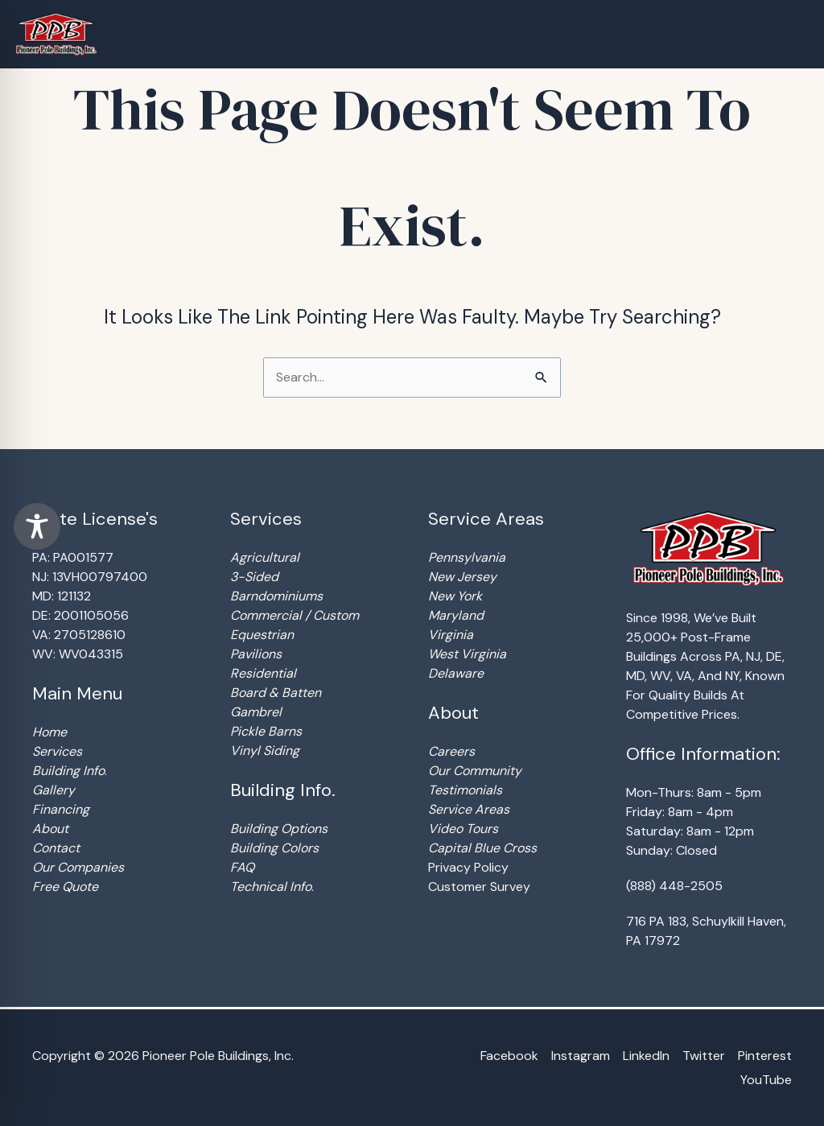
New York (455, 596)
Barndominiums (276, 596)
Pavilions (256, 653)
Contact (56, 847)
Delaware (456, 673)
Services (57, 751)
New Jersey (462, 576)
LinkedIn (646, 1055)
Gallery (53, 790)
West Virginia (467, 653)
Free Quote (65, 886)
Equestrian (262, 634)
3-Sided (254, 576)
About (50, 828)
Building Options (279, 828)
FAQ (242, 867)
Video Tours (463, 828)
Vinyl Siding (264, 750)
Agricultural (264, 557)
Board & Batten (275, 692)
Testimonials (465, 790)
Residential (263, 673)
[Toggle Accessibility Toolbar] (37, 526)
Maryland (456, 615)
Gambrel (256, 711)
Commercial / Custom (294, 615)
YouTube (766, 1079)
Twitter (703, 1055)
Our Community (474, 770)
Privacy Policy (468, 867)
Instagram (580, 1055)
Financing (60, 809)
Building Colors (274, 847)
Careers (451, 751)
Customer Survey (479, 886)
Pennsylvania (466, 557)
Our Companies (78, 867)
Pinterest (765, 1055)
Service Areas (468, 809)
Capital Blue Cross (482, 847)
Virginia (450, 634)
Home (49, 732)
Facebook (509, 1055)
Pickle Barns (266, 731)
